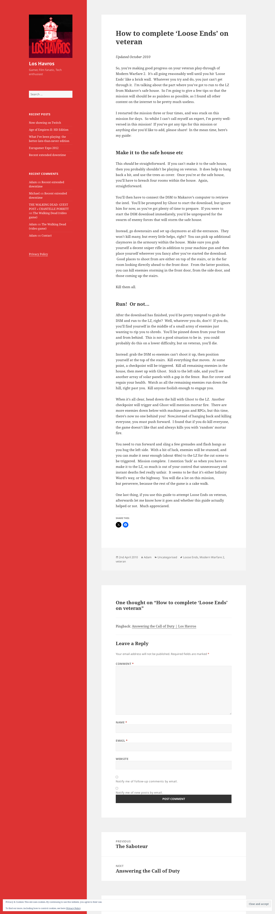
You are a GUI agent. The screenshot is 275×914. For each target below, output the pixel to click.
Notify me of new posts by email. (139, 792)
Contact (47, 235)
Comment (125, 664)
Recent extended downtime (47, 155)
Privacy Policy (38, 254)
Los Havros (41, 63)
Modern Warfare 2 (212, 557)
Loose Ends (190, 557)
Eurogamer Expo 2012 (44, 148)
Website (122, 759)
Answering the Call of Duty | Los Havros (164, 626)
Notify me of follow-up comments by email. (146, 781)
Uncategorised (167, 557)
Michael (34, 193)
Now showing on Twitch (45, 123)
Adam (33, 182)
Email (122, 741)
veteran (121, 561)
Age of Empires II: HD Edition (48, 130)
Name (121, 722)
